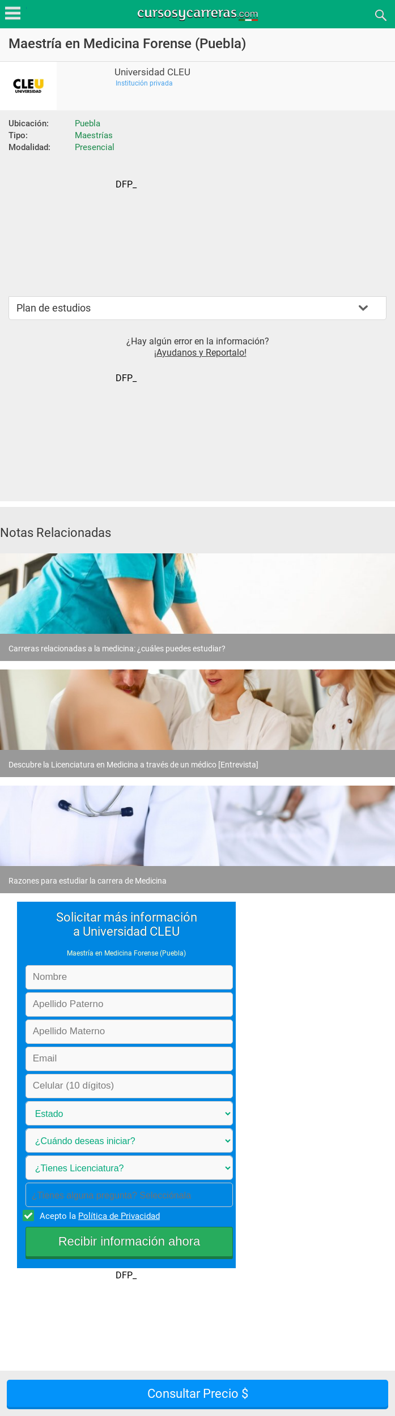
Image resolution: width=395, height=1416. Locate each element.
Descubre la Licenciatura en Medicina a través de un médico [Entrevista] (133, 764)
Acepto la (98, 1215)
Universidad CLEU (152, 72)
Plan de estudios (53, 308)
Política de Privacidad (119, 1216)
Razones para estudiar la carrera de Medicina (88, 880)
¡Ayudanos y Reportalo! (200, 352)
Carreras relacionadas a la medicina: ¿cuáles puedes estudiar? (117, 648)
